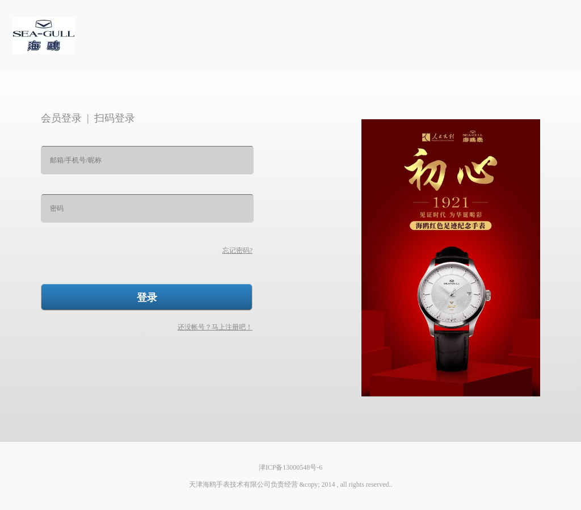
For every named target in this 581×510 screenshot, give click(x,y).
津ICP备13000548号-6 (291, 467)
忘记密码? (237, 250)
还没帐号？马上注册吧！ (215, 327)
